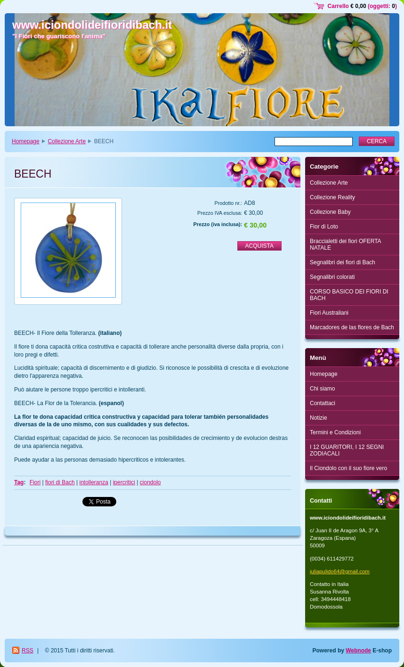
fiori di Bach (60, 482)
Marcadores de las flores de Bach (352, 327)
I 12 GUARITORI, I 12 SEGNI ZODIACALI (347, 450)
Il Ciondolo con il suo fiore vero (348, 468)
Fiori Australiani (329, 312)
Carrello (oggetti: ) (362, 6)
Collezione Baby (330, 212)
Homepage (26, 141)
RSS (27, 650)
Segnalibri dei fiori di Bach (342, 262)
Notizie (318, 418)
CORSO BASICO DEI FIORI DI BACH (349, 294)
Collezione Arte (67, 141)
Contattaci (322, 403)
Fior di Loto (324, 226)
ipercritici (124, 482)
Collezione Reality (332, 197)
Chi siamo (322, 388)
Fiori (35, 482)
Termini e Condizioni (335, 432)
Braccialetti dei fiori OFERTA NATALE (345, 244)
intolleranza (93, 482)
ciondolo (150, 482)
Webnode (358, 650)
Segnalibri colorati (332, 277)
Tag (19, 482)
